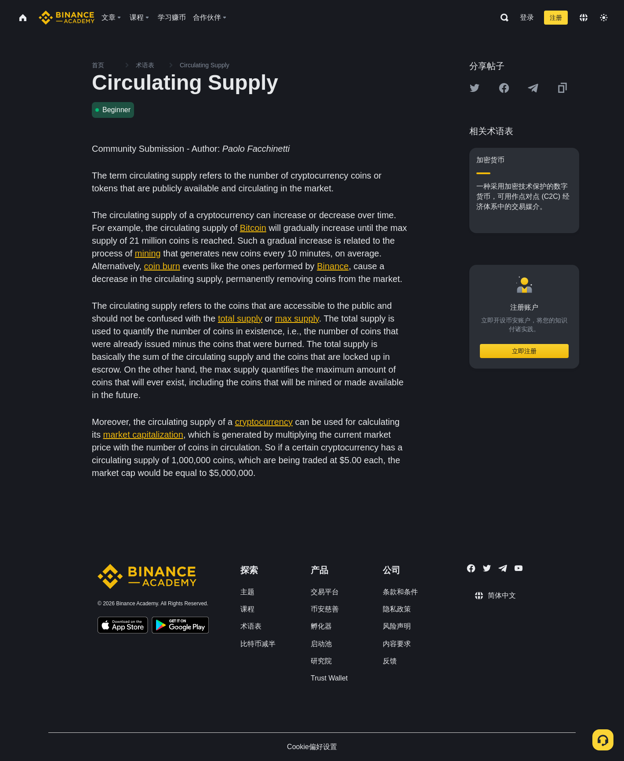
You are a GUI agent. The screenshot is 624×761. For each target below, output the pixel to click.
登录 (527, 17)
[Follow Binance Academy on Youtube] (518, 568)
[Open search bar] (502, 18)
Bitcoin (253, 228)
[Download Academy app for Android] (180, 626)
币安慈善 (325, 609)
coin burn (162, 266)
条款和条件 (400, 592)
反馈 (390, 661)
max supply (297, 318)
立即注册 (524, 351)
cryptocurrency (264, 422)
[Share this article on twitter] (474, 88)
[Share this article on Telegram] (533, 88)
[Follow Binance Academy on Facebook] (471, 568)
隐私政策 (397, 609)
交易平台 (325, 592)
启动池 (321, 644)
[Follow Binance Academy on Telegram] (502, 568)
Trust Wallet (329, 678)
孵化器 (321, 626)
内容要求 (397, 644)
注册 (556, 17)
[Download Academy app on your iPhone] (123, 626)
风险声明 (397, 626)
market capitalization (143, 434)
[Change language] (583, 18)
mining (148, 253)
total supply (240, 318)
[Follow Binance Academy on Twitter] (487, 568)
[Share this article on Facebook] (504, 88)
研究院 (321, 661)
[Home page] (66, 18)
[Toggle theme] (603, 17)
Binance (332, 266)
